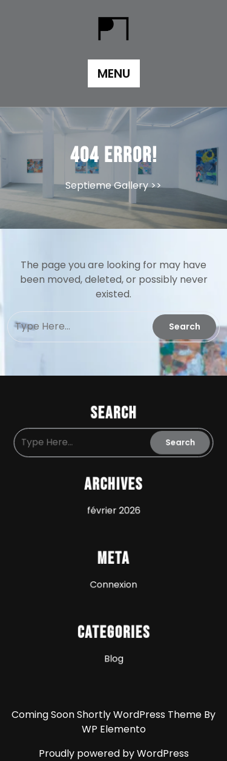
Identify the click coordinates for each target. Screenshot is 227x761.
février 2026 (113, 507)
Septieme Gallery (106, 185)
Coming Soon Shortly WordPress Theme (108, 715)
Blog (113, 639)
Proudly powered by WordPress (114, 753)
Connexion (114, 573)
